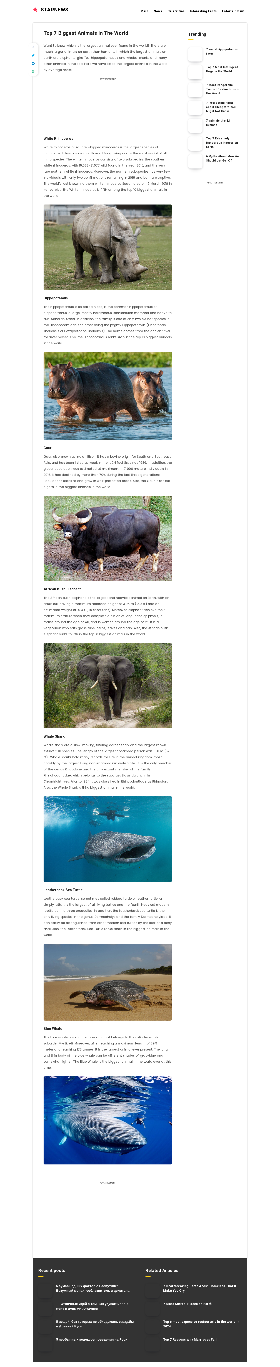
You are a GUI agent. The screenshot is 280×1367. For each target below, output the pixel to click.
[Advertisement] (108, 110)
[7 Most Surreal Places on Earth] (152, 1309)
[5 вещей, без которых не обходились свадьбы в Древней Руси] (45, 1326)
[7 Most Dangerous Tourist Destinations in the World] (195, 90)
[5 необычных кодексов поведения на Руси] (45, 1344)
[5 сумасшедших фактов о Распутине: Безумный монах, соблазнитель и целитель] (45, 1291)
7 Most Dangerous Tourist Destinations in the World (222, 89)
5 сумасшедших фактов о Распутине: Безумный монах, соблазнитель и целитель (93, 1288)
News (158, 11)
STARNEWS (50, 10)
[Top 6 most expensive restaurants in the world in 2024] (152, 1326)
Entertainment (233, 11)
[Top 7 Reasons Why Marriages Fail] (152, 1344)
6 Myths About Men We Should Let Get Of (222, 158)
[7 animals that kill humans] (195, 126)
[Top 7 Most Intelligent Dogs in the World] (195, 72)
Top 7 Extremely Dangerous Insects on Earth (222, 142)
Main (144, 11)
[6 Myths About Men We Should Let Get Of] (195, 161)
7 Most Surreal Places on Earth (187, 1304)
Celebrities (176, 11)
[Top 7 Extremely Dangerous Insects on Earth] (195, 143)
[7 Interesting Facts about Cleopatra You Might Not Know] (195, 108)
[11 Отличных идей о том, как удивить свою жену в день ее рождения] (45, 1309)
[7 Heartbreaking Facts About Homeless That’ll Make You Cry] (152, 1291)
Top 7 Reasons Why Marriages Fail (190, 1339)
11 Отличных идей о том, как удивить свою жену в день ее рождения (92, 1306)
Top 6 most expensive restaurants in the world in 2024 (201, 1324)
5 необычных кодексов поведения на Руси (92, 1339)
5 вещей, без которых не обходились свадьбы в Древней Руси (95, 1324)
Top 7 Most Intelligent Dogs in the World (222, 69)
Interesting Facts (203, 11)
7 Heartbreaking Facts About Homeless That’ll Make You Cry (199, 1288)
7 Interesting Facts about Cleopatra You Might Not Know (221, 107)
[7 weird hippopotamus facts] (195, 54)
